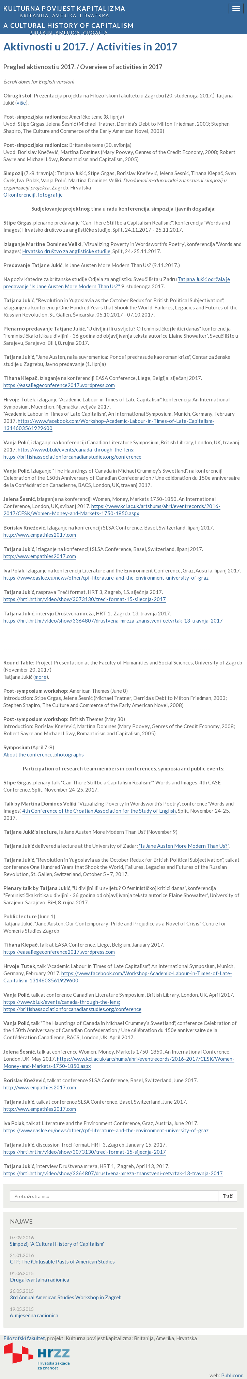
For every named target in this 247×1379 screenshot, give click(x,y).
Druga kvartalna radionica (39, 1279)
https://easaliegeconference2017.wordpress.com (59, 385)
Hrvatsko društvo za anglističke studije (66, 251)
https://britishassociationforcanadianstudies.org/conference (72, 457)
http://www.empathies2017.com (39, 535)
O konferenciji (19, 194)
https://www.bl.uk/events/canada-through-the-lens (75, 449)
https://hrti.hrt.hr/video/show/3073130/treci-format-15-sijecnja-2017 (84, 599)
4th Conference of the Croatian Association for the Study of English (99, 811)
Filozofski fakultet (24, 1338)
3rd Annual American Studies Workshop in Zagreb (66, 1297)
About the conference (27, 754)
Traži (227, 1196)
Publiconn (232, 1375)
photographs (69, 754)
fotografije (50, 194)
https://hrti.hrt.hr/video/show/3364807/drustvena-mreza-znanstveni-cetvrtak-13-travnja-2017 (113, 620)
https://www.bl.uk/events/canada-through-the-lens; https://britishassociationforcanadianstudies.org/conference (72, 1005)
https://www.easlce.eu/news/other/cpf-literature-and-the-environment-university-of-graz (106, 577)
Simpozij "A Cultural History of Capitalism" (57, 1244)
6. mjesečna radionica (34, 1315)
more (40, 677)
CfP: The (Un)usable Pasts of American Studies (62, 1261)
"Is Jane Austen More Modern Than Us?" (183, 846)
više (21, 102)
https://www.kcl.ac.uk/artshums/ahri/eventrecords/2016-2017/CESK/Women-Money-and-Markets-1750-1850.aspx (111, 509)
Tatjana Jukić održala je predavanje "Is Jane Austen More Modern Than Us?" (116, 282)
